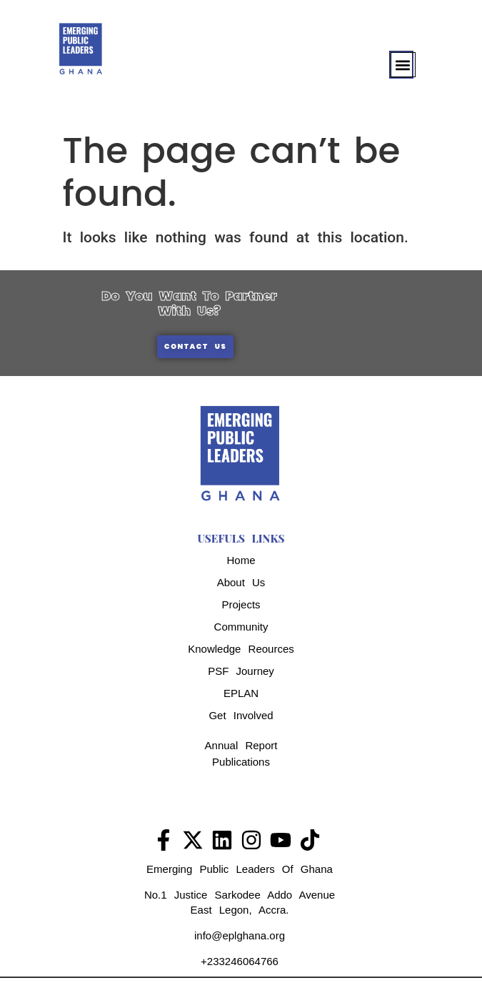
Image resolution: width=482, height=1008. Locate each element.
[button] (403, 64)
